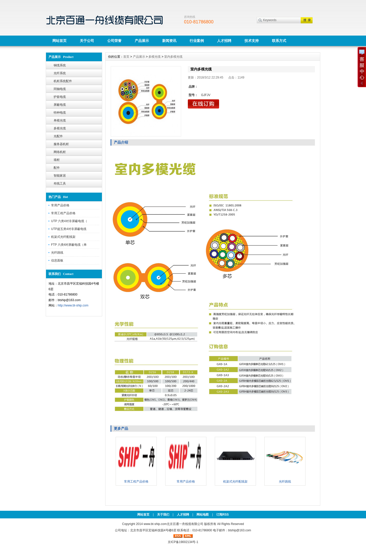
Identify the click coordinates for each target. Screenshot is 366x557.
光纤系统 (60, 73)
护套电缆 (60, 97)
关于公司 (87, 41)
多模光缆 (60, 128)
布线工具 (60, 183)
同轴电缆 (60, 89)
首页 (126, 56)
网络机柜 (60, 152)
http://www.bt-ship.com (73, 305)
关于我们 (163, 514)
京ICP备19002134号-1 (183, 542)
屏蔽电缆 (60, 104)
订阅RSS (222, 514)
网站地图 (202, 514)
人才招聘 (224, 41)
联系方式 (279, 41)
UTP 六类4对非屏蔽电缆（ (69, 221)
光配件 (58, 136)
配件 (57, 167)
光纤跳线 (57, 252)
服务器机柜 (61, 144)
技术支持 (252, 41)
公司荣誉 (114, 41)
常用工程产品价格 (63, 213)
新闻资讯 (169, 41)
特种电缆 (60, 112)
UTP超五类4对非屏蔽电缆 (68, 229)
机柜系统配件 (63, 81)
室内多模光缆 (173, 56)
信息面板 (57, 260)
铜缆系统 (60, 65)
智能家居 (60, 175)
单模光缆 (60, 120)
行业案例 (197, 41)
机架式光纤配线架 (63, 237)
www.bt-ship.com (155, 524)
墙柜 (57, 160)
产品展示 (142, 41)
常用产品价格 (60, 205)
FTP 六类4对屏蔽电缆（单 (69, 244)
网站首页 (59, 41)
